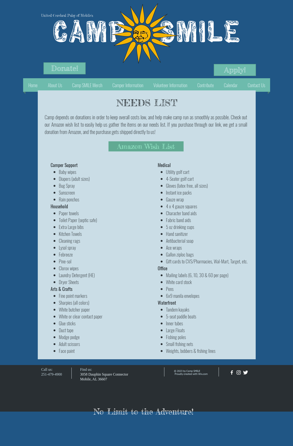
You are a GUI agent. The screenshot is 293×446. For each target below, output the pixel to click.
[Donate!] (64, 68)
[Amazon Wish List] (146, 146)
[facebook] (232, 372)
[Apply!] (235, 70)
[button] (55, 85)
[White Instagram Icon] (238, 372)
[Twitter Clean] (245, 372)
